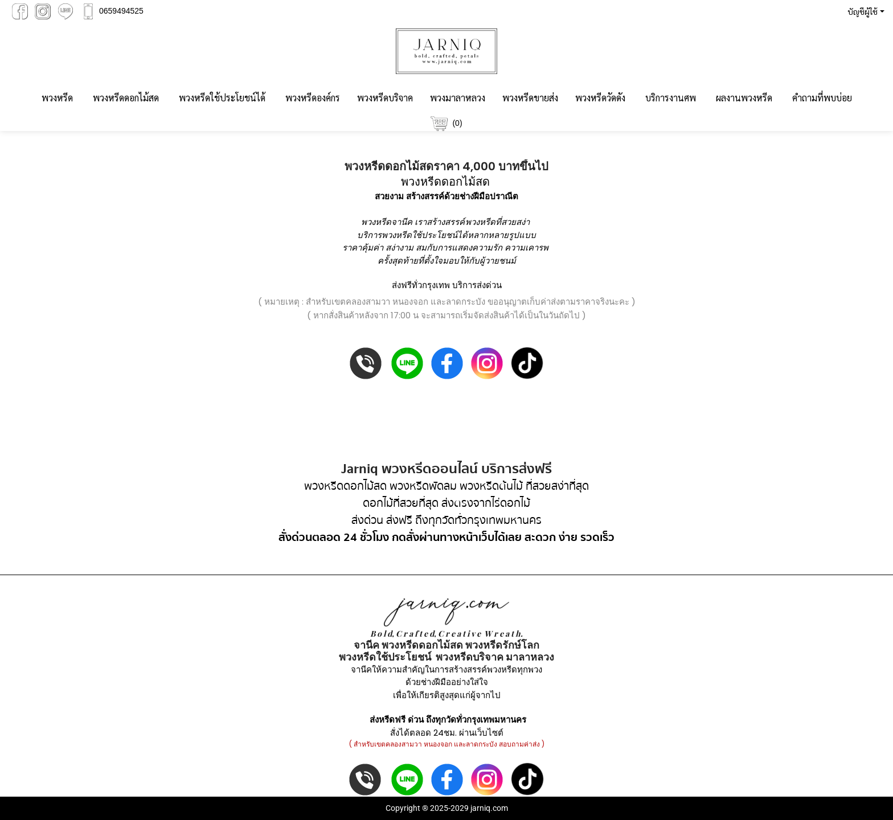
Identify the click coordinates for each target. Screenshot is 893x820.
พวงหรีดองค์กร (312, 98)
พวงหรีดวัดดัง (600, 98)
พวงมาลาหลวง (457, 98)
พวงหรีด (57, 98)
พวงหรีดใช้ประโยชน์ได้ (222, 98)
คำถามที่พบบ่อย (822, 98)
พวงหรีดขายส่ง (530, 98)
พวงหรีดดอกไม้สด (126, 98)
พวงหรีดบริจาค (385, 98)
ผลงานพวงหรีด (744, 98)
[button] (863, 11)
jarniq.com (489, 808)
